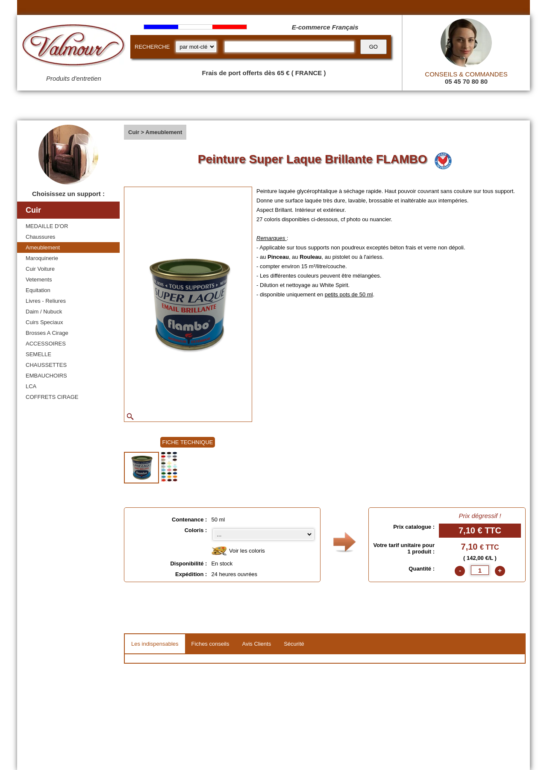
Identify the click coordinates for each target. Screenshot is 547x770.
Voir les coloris (238, 551)
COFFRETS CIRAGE (52, 397)
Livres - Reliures (46, 301)
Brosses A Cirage (47, 333)
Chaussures (40, 237)
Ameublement (43, 247)
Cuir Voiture (40, 269)
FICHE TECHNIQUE (187, 442)
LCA (31, 386)
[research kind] (196, 46)
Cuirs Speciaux (44, 322)
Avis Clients (256, 644)
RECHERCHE (152, 47)
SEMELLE (38, 354)
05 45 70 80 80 (466, 81)
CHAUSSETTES (46, 365)
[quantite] (480, 570)
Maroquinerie (42, 258)
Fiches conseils (210, 644)
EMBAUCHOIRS (46, 375)
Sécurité (294, 644)
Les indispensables (155, 644)
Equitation (38, 290)
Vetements (39, 279)
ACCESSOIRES (46, 343)
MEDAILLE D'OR (47, 226)
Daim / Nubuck (44, 311)
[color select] (263, 534)
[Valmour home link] (73, 46)
